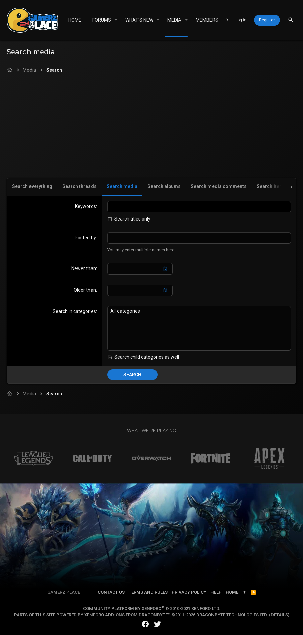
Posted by (85, 237)
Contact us (111, 591)
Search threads (79, 186)
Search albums (164, 186)
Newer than (83, 268)
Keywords (85, 206)
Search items (271, 186)
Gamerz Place (63, 591)
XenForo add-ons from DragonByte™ (127, 614)
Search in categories (74, 311)
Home (232, 591)
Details (279, 614)
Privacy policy (189, 591)
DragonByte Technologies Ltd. (232, 614)
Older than (85, 290)
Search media (122, 186)
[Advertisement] (151, 128)
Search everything (32, 186)
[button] (116, 20)
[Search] (290, 20)
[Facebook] (145, 624)
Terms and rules (148, 591)
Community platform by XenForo (151, 608)
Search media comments (219, 186)
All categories (199, 311)
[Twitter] (158, 624)
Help (216, 591)
